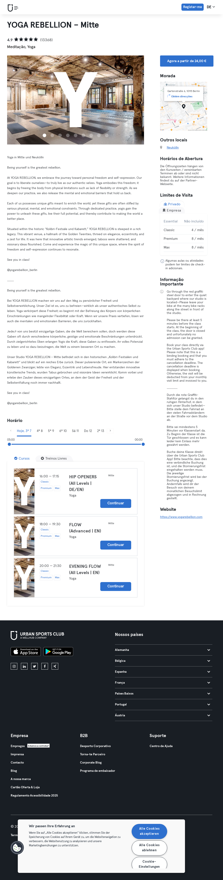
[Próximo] (110, 431)
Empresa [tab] (171, 210)
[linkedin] (24, 666)
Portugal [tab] (162, 704)
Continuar (115, 503)
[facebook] (44, 666)
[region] (101, 846)
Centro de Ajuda (161, 746)
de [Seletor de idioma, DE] (211, 7)
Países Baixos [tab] (162, 693)
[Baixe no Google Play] (58, 652)
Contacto (17, 762)
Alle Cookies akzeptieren (149, 831)
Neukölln (173, 147)
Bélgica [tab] (162, 661)
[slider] (9, 444)
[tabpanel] (184, 234)
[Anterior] (10, 431)
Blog (14, 770)
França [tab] (162, 682)
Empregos (18, 746)
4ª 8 (40, 431)
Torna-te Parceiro (92, 754)
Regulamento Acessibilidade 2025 (34, 795)
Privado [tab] (172, 204)
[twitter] (34, 666)
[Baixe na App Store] (26, 652)
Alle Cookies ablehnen (149, 848)
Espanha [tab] (162, 671)
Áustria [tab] (162, 715)
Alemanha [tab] (162, 650)
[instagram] (14, 666)
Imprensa (17, 754)
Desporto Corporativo (95, 746)
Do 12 (88, 431)
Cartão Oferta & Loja (25, 787)
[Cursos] (22, 458)
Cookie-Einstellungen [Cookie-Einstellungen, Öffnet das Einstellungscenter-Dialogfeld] (149, 864)
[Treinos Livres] (53, 458)
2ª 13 (100, 431)
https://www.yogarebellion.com (181, 517)
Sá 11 (75, 431)
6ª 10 (63, 431)
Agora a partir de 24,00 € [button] (186, 61)
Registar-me (192, 7)
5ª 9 (51, 431)
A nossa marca (21, 779)
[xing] (55, 666)
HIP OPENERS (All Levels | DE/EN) (83, 483)
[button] (17, 848)
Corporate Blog (91, 762)
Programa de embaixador (97, 770)
